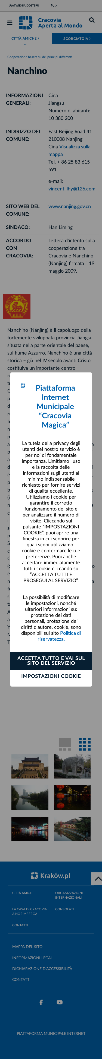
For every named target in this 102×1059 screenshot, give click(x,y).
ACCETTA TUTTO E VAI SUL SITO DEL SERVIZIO (51, 661)
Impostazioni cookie (51, 676)
